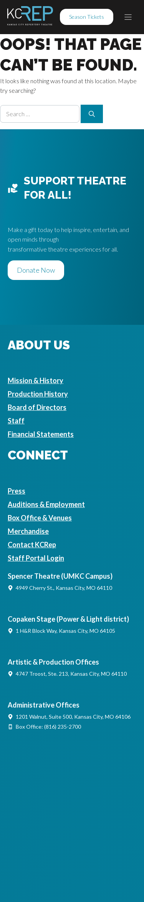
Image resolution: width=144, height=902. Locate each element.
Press (16, 491)
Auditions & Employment (46, 504)
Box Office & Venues (40, 518)
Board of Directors (37, 407)
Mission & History (35, 380)
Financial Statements (41, 434)
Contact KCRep (32, 544)
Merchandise (28, 531)
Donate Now (36, 270)
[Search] (92, 114)
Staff (16, 420)
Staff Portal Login (36, 558)
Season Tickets (86, 16)
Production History (38, 394)
